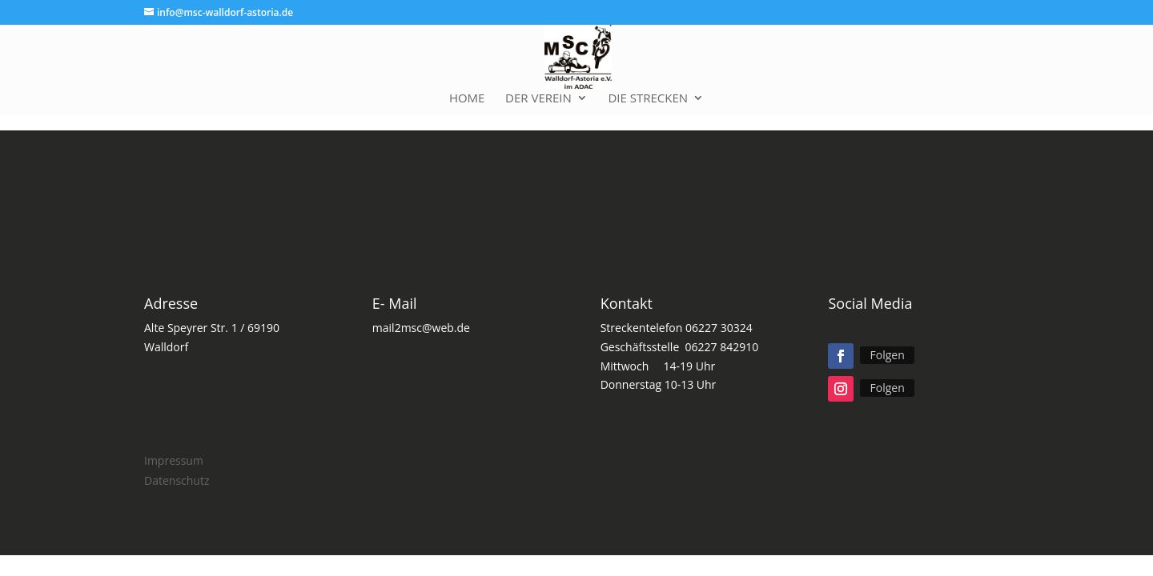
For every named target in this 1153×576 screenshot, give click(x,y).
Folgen (887, 354)
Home (467, 99)
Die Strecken (648, 99)
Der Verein (538, 99)
